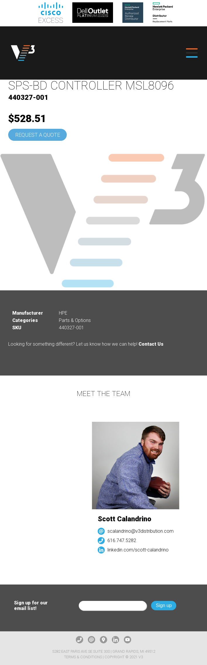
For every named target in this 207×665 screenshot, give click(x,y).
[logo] (22, 53)
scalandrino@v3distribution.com (143, 531)
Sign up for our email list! (31, 605)
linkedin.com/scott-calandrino (140, 550)
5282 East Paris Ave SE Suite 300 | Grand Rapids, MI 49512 (103, 651)
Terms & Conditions (83, 657)
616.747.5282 (124, 540)
